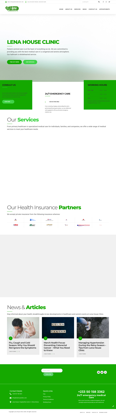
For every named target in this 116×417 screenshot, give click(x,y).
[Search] (98, 1)
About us (68, 9)
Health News (12, 351)
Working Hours (47, 402)
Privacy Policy (47, 396)
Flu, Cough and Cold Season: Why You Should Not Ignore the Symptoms (22, 345)
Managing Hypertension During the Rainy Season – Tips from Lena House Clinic (92, 346)
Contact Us (93, 9)
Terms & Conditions (48, 399)
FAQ (44, 394)
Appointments (104, 9)
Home (61, 9)
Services (77, 9)
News (85, 9)
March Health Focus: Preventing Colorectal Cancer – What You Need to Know (57, 346)
